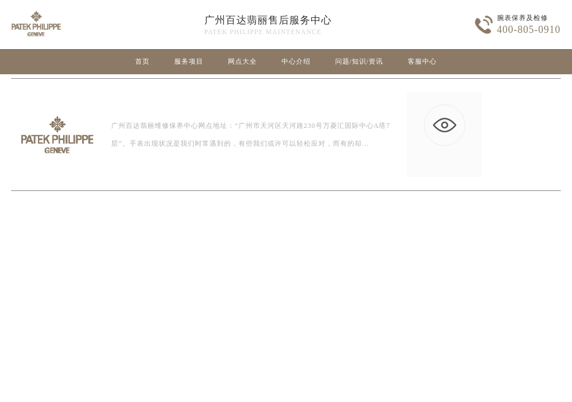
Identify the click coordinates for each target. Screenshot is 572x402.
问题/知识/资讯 (359, 61)
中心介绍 (296, 61)
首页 (142, 61)
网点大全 (242, 61)
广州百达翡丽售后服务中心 (268, 20)
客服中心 (422, 61)
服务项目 (188, 61)
